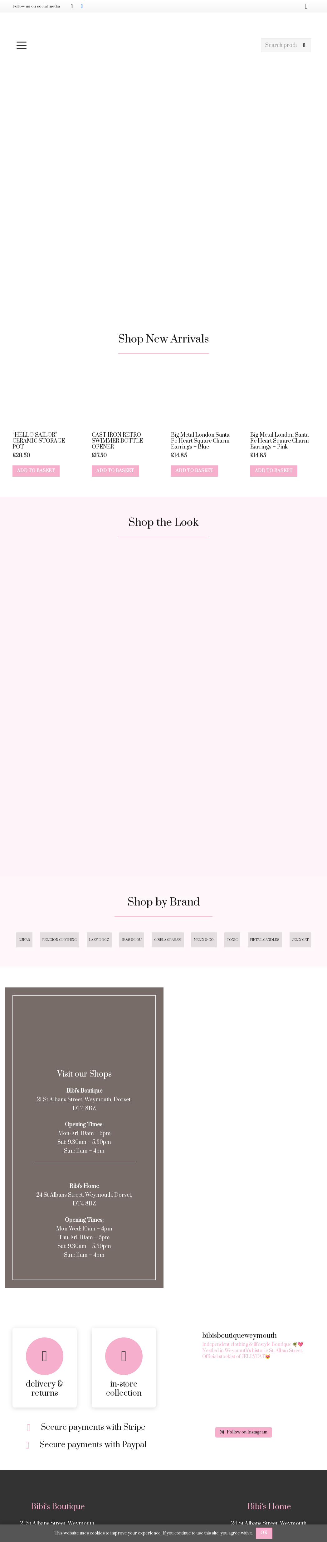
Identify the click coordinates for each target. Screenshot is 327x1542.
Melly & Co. (204, 940)
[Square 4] (243, 784)
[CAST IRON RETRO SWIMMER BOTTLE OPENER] (124, 396)
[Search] (304, 45)
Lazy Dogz (99, 940)
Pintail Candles (265, 940)
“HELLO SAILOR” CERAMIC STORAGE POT (38, 441)
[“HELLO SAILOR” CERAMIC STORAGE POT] (44, 396)
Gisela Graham (167, 940)
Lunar (24, 940)
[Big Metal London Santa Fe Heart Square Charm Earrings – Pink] (282, 396)
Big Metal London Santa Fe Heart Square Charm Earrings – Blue (200, 441)
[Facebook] (82, 6)
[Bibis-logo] (163, 25)
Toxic (232, 940)
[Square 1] (84, 625)
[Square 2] (243, 625)
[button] (135, 45)
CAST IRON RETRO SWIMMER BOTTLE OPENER (117, 441)
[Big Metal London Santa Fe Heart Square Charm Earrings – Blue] (203, 396)
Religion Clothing (59, 940)
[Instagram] (72, 6)
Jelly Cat (300, 940)
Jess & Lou (132, 940)
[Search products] (286, 45)
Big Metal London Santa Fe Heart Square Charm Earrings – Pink (279, 441)
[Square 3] (84, 784)
